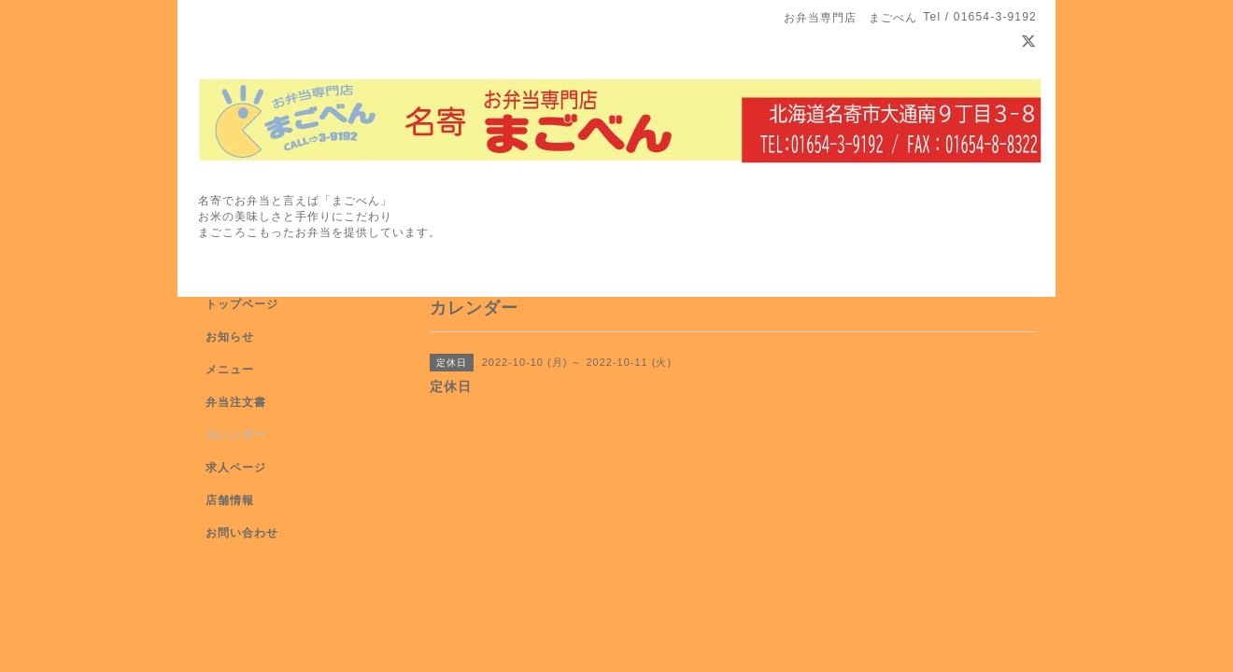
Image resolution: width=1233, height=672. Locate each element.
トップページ (242, 304)
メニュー (230, 369)
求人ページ (236, 467)
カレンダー (236, 434)
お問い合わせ (242, 532)
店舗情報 (230, 500)
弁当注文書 (236, 402)
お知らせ (230, 336)
